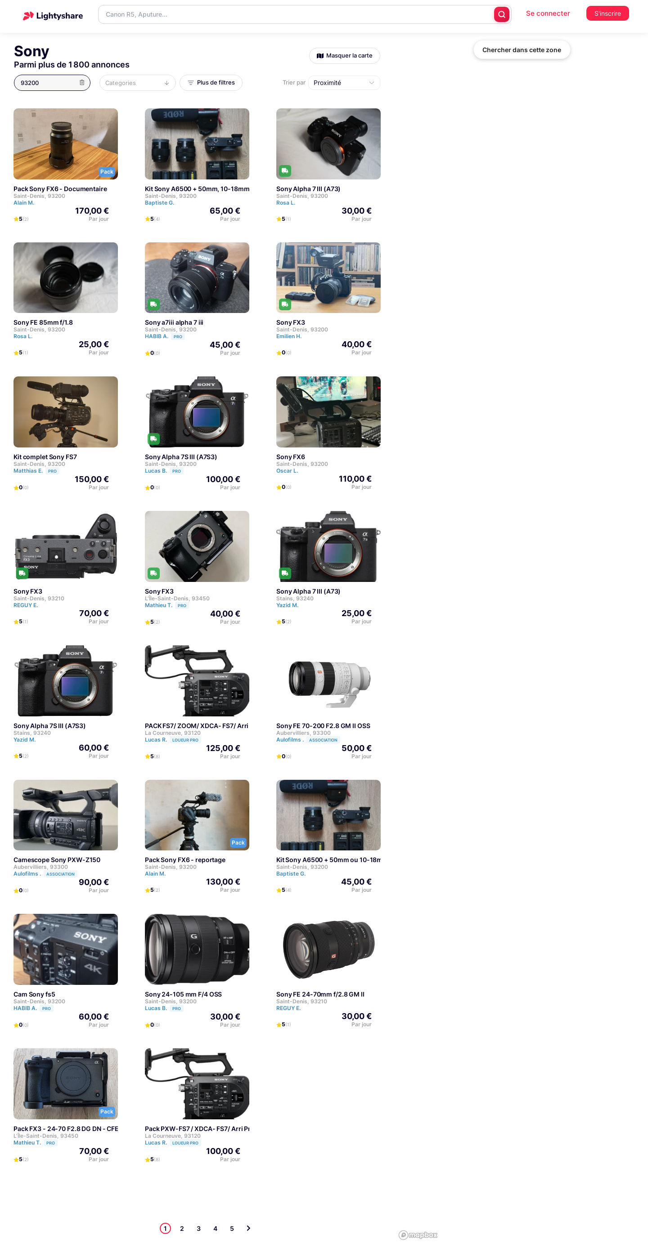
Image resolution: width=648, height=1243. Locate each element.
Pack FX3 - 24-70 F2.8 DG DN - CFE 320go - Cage (88, 1128)
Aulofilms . (308, 739)
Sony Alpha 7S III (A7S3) (181, 457)
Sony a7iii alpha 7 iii (174, 322)
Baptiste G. (159, 202)
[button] (55, 83)
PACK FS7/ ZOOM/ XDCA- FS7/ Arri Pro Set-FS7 (215, 725)
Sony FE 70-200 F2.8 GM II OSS (323, 725)
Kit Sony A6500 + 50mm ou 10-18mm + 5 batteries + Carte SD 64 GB (377, 859)
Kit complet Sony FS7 (45, 457)
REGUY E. (26, 605)
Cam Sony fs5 (34, 994)
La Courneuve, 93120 (173, 732)
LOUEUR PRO (185, 740)
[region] (522, 621)
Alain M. (24, 202)
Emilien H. (289, 336)
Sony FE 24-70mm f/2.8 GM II (320, 994)
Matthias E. (36, 470)
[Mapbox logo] (418, 1235)
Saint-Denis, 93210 (39, 598)
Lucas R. (173, 739)
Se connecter (548, 13)
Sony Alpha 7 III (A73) (308, 188)
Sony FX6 (290, 457)
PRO (178, 336)
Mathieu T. (167, 605)
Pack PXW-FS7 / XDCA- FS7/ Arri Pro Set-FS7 (212, 1128)
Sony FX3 (290, 322)
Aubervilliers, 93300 (303, 732)
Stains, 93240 (295, 598)
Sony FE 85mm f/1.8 (43, 322)
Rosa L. (285, 202)
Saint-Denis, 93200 (39, 195)
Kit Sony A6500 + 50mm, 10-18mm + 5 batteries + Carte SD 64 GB (243, 188)
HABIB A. (165, 336)
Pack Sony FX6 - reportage (185, 859)
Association (323, 740)
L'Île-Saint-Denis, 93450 (177, 598)
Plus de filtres (211, 82)
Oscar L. (287, 470)
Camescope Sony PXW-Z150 (57, 859)
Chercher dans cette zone (521, 50)
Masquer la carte (345, 55)
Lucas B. (164, 470)
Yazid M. (287, 605)
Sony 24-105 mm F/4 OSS (183, 994)
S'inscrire (607, 13)
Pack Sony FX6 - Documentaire (60, 188)
